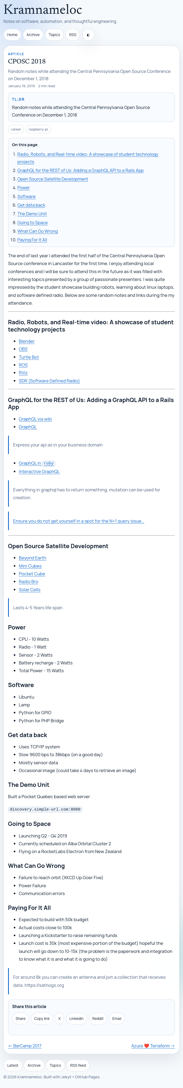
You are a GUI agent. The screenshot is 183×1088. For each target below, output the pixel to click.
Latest (13, 1064)
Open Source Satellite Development (53, 179)
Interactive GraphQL (39, 471)
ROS (23, 365)
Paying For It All (32, 240)
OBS (23, 349)
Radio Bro (28, 581)
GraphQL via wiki (35, 419)
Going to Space (33, 223)
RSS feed (78, 1064)
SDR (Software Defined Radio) (49, 381)
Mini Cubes (30, 565)
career (16, 129)
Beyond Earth (32, 557)
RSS (72, 34)
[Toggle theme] (88, 35)
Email (117, 1017)
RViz (23, 372)
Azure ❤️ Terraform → (153, 1044)
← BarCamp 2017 (25, 1044)
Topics (54, 34)
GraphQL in (37, 463)
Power (24, 188)
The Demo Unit (32, 214)
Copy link (42, 1017)
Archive (33, 34)
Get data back (31, 205)
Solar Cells (29, 589)
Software (27, 196)
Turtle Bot (29, 357)
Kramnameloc (43, 10)
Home (12, 34)
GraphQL (28, 427)
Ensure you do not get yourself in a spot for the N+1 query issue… (78, 520)
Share (21, 1017)
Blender (27, 341)
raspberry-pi (38, 129)
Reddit (98, 1017)
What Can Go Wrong (38, 231)
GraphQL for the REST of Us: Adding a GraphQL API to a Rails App (81, 170)
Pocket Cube (32, 573)
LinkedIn (76, 1017)
